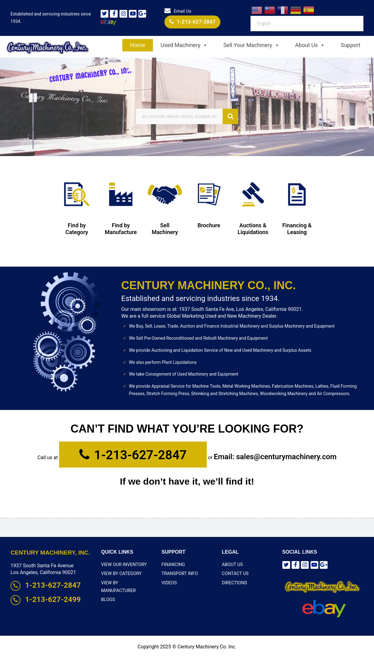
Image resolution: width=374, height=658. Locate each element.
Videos (169, 582)
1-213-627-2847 (192, 22)
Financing (173, 564)
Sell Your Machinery (251, 45)
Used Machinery (184, 45)
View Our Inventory (123, 564)
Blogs (108, 591)
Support (350, 45)
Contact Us (235, 573)
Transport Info (179, 573)
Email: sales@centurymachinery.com (274, 456)
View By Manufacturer (126, 582)
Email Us (178, 11)
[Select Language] (306, 23)
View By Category (120, 573)
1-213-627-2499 (46, 599)
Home (137, 45)
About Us (310, 45)
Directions (234, 582)
